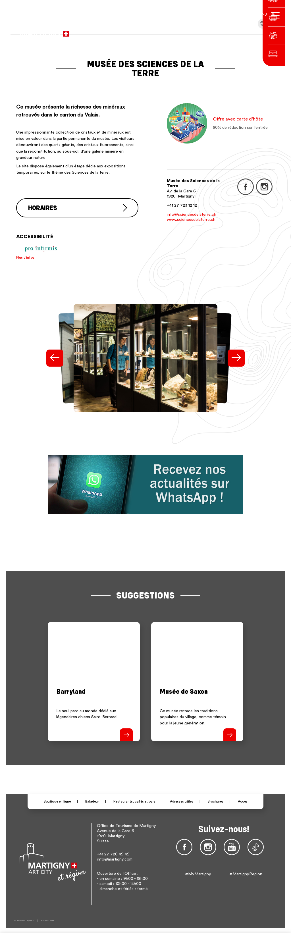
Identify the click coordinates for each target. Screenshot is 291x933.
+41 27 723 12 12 (182, 205)
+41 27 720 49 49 (113, 853)
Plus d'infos (25, 256)
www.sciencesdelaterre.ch (191, 219)
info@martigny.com (114, 859)
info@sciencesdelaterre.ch (191, 214)
